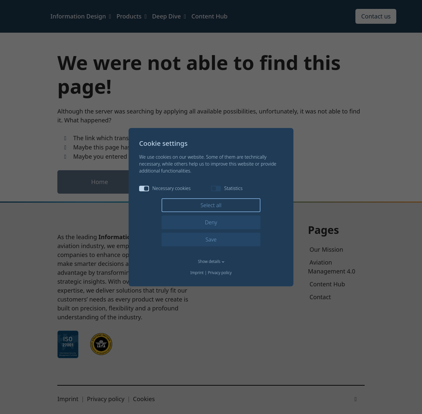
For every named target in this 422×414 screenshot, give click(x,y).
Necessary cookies (165, 188)
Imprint (196, 272)
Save (211, 239)
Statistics (227, 188)
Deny (211, 222)
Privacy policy (219, 272)
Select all (210, 205)
